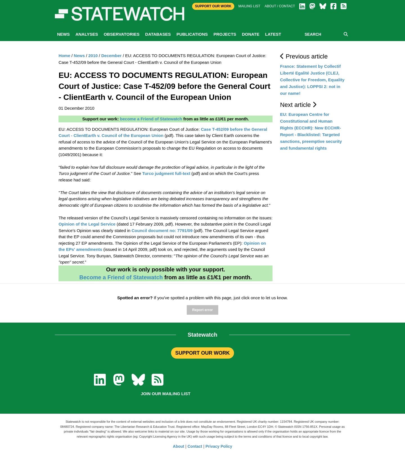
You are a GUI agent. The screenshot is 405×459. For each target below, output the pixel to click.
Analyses (86, 34)
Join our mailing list (165, 393)
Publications (192, 34)
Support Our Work (213, 6)
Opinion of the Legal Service (87, 224)
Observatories (122, 34)
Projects (224, 34)
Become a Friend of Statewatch (121, 277)
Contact (195, 446)
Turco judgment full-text (166, 173)
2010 (93, 55)
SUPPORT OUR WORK (202, 353)
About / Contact (280, 6)
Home (64, 55)
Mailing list (249, 6)
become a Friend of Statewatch (151, 118)
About (178, 446)
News (63, 34)
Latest (273, 34)
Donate (250, 34)
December (111, 55)
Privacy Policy (219, 446)
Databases (158, 34)
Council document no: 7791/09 (162, 230)
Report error (202, 310)
